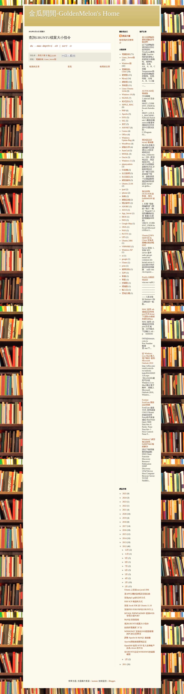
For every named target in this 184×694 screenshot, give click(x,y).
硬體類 (125, 75)
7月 (126, 566)
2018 (124, 522)
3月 (126, 582)
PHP (124, 111)
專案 (124, 280)
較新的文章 (34, 67)
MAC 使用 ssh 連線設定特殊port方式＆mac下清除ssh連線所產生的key (148, 314)
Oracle (124, 157)
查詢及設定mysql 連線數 (148, 141)
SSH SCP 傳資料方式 (133, 602)
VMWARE (126, 246)
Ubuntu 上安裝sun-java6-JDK (136, 590)
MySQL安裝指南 (131, 620)
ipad (123, 189)
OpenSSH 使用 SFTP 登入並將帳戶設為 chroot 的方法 (139, 647)
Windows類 (127, 63)
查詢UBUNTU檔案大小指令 (136, 624)
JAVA (124, 227)
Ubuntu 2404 (127, 241)
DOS (124, 220)
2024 (124, 498)
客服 (124, 276)
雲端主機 (126, 293)
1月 (126, 659)
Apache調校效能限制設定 (135, 642)
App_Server (127, 213)
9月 (126, 558)
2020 (124, 514)
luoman (95, 681)
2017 (124, 526)
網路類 (125, 82)
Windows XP (127, 250)
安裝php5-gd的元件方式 (134, 598)
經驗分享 (126, 147)
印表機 (125, 170)
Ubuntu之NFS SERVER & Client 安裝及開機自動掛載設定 (148, 240)
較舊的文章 (105, 67)
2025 (124, 494)
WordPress (126, 144)
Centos (125, 131)
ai (122, 256)
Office (124, 134)
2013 (124, 542)
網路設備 (126, 200)
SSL (123, 121)
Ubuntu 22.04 (127, 184)
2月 (126, 586)
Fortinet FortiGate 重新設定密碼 (148, 402)
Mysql (124, 78)
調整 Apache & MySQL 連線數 (137, 638)
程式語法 (126, 101)
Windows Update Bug (127, 139)
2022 (124, 506)
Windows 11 (127, 161)
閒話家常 (126, 203)
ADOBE (125, 206)
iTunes (124, 263)
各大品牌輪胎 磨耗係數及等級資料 (148, 39)
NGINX (125, 98)
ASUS (124, 210)
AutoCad (125, 151)
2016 (124, 530)
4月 (126, 578)
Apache (125, 114)
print (124, 266)
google (124, 259)
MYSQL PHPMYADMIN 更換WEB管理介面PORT (139, 614)
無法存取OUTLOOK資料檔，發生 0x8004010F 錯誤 (148, 196)
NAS (124, 230)
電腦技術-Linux (126, 70)
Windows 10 (127, 94)
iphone (124, 193)
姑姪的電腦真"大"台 (133, 627)
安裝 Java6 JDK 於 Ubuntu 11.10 (138, 606)
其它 (124, 124)
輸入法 (125, 290)
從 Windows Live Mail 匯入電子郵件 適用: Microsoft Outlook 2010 (148, 358)
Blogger (112, 681)
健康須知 (126, 269)
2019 (124, 518)
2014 (124, 538)
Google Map (127, 224)
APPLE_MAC (128, 105)
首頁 (70, 67)
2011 (124, 664)
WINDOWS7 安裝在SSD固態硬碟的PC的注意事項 (139, 632)
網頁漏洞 (126, 180)
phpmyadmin (127, 164)
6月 (126, 570)
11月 (127, 554)
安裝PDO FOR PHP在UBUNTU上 (138, 609)
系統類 (125, 85)
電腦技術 (39, 59)
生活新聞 (126, 173)
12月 (127, 550)
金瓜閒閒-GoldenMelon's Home (74, 13)
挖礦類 (125, 283)
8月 (126, 562)
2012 (124, 546)
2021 (124, 510)
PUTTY (125, 234)
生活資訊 (126, 177)
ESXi (124, 117)
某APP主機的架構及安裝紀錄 (137, 594)
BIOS (124, 217)
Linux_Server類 (50, 59)
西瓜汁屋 (126, 36)
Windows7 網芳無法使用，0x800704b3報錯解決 (148, 443)
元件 (124, 273)
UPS (124, 237)
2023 (124, 502)
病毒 (124, 196)
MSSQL (125, 154)
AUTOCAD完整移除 (148, 92)
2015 (124, 534)
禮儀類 (125, 286)
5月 (126, 574)
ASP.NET (126, 128)
